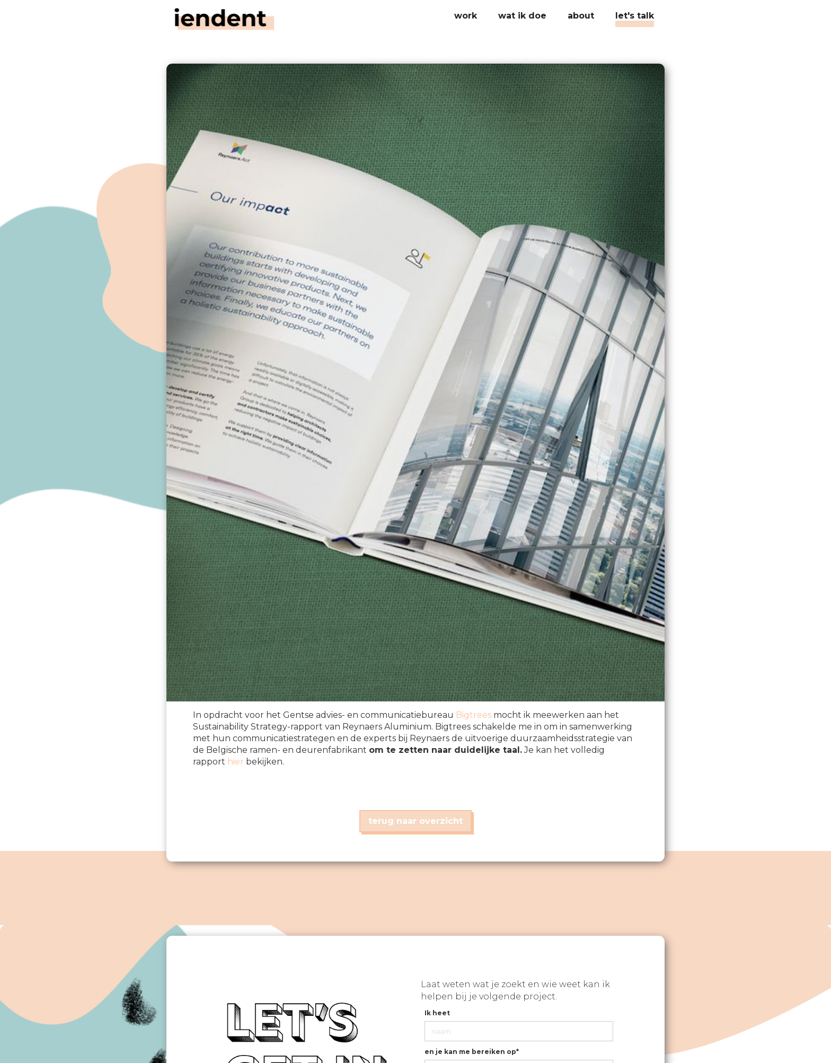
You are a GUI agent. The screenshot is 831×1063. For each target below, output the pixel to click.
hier (235, 762)
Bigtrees (473, 715)
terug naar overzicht (415, 821)
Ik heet (437, 1013)
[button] (522, 16)
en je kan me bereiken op (472, 1052)
